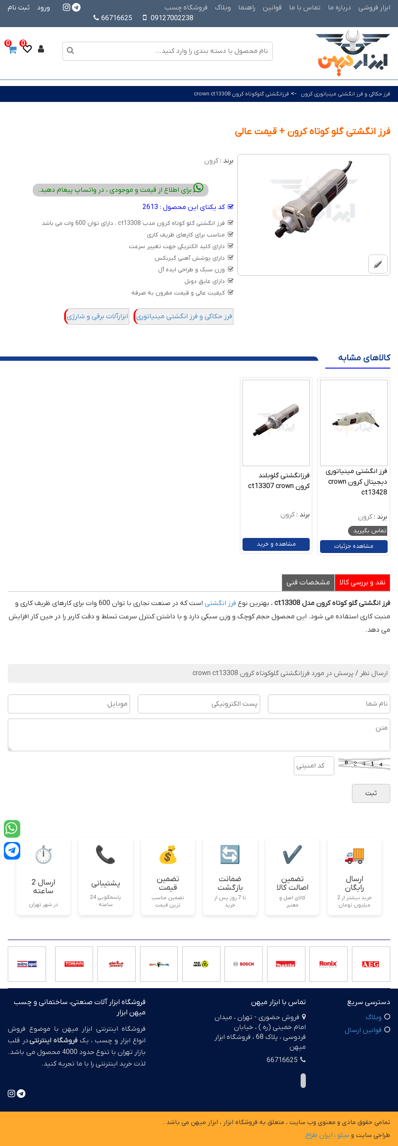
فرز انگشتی (220, 603)
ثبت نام (19, 7)
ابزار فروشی (374, 7)
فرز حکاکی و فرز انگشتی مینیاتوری (184, 316)
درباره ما (339, 7)
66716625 (112, 18)
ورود (43, 7)
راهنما (246, 7)
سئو (343, 1135)
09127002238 (172, 18)
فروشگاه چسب (186, 7)
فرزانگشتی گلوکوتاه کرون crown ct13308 (241, 94)
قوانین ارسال (363, 1030)
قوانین (272, 7)
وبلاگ (223, 7)
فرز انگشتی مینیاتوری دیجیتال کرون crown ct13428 (356, 482)
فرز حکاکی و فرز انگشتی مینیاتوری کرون (345, 94)
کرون (211, 161)
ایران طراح (319, 1135)
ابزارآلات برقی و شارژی (97, 316)
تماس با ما (304, 7)
